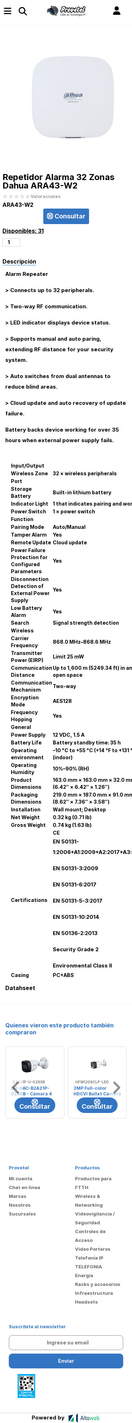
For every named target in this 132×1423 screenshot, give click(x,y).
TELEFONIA (88, 1266)
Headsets (86, 1302)
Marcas (17, 1196)
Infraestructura (94, 1293)
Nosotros (20, 1205)
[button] (116, 11)
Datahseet (20, 988)
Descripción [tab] (19, 261)
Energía (84, 1275)
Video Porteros (93, 1249)
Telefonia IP (89, 1258)
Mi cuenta (20, 1178)
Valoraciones (46, 196)
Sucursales (22, 1214)
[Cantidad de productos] (11, 242)
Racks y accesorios (97, 1284)
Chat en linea (24, 1187)
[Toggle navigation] (22, 11)
